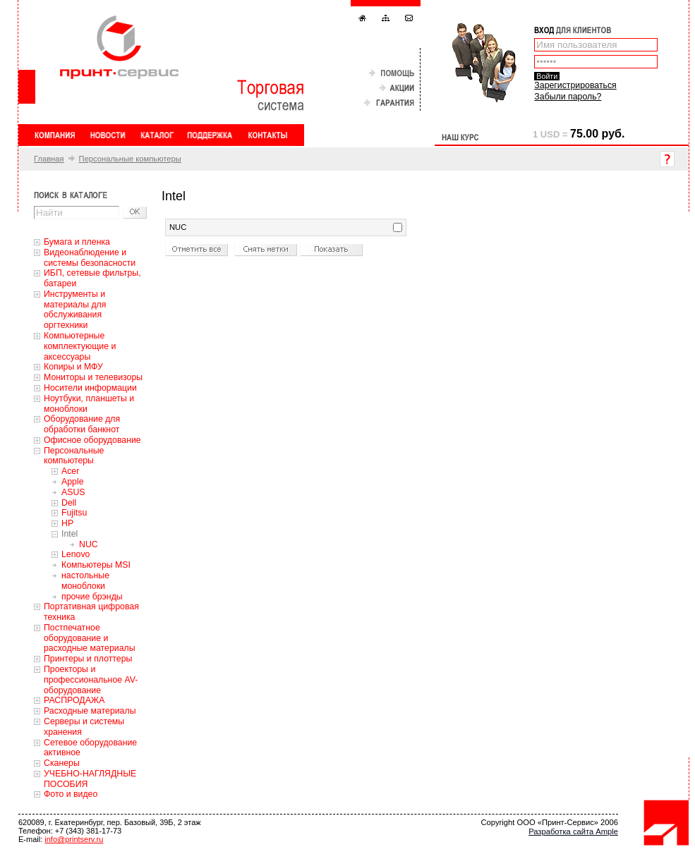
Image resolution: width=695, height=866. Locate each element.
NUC (88, 544)
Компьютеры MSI (96, 565)
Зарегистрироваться (575, 85)
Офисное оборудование (92, 440)
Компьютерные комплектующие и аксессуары (80, 346)
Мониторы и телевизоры (93, 377)
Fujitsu (74, 513)
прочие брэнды (92, 597)
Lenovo (75, 554)
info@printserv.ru (73, 839)
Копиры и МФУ (73, 367)
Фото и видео (70, 794)
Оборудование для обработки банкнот (82, 424)
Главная (49, 158)
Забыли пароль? (567, 97)
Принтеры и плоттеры (88, 659)
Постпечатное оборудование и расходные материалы (89, 638)
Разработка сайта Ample (573, 831)
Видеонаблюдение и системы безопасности (89, 258)
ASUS (73, 492)
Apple (72, 482)
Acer (70, 471)
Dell (68, 503)
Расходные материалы (90, 711)
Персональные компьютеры (130, 158)
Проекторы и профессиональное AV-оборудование (91, 679)
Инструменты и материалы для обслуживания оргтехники (75, 309)
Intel (69, 534)
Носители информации (90, 388)
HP (67, 523)
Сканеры (62, 763)
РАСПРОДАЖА (74, 700)
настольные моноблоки (85, 581)
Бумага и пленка (77, 242)
